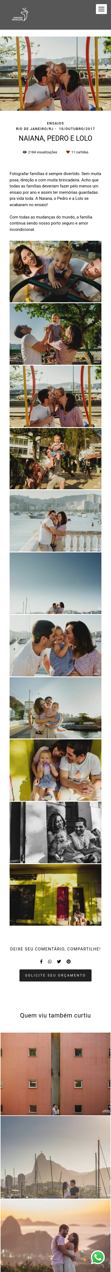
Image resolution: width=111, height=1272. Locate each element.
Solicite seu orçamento (55, 975)
